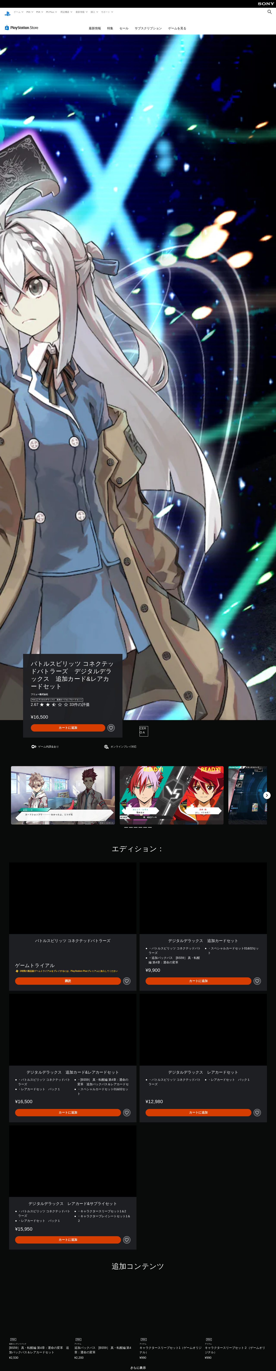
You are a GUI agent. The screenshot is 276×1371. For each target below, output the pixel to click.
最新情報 (80, 11)
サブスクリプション (148, 24)
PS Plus (50, 11)
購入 (93, 11)
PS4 (38, 11)
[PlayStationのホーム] (7, 12)
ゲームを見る (177, 24)
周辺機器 (64, 11)
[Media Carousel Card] (63, 791)
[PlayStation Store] (22, 23)
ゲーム (17, 11)
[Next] (267, 791)
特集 (110, 24)
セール (124, 24)
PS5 (28, 11)
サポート (105, 11)
